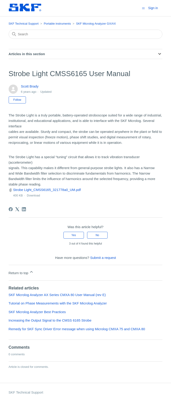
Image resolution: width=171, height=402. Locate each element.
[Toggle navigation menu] (143, 8)
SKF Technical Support (24, 23)
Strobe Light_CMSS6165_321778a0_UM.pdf (47, 190)
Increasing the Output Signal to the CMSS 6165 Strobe (50, 320)
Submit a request (103, 258)
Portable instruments (57, 23)
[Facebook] (11, 209)
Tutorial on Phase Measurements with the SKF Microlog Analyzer (58, 303)
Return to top (21, 272)
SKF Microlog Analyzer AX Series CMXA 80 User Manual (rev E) (57, 295)
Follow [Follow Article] (17, 99)
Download (33, 195)
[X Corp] (17, 209)
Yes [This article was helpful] (73, 235)
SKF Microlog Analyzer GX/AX (96, 23)
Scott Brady (30, 86)
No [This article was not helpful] (97, 235)
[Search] (86, 34)
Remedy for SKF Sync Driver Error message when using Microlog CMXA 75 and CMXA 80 (77, 329)
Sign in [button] (153, 8)
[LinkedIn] (24, 209)
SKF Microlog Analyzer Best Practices (37, 312)
